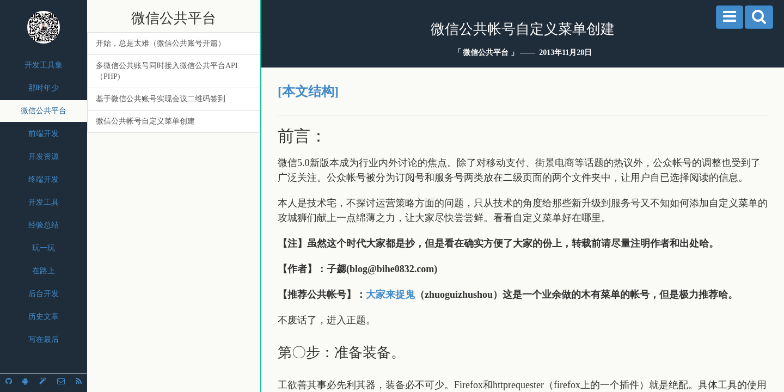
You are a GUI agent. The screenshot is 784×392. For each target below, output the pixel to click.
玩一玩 (43, 248)
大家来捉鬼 (390, 294)
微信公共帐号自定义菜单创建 (145, 121)
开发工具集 (43, 65)
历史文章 (43, 317)
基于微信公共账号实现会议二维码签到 (160, 99)
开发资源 (43, 156)
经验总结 (43, 225)
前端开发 (43, 134)
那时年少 (43, 88)
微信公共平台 (43, 111)
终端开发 (43, 179)
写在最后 (43, 339)
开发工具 (43, 202)
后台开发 (43, 294)
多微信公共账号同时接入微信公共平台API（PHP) (167, 71)
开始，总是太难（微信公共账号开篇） (160, 43)
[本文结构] (308, 91)
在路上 (43, 271)
